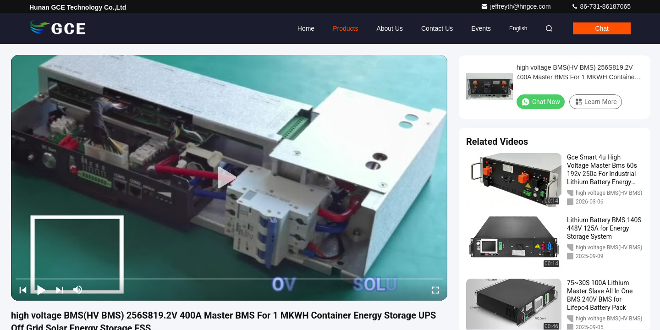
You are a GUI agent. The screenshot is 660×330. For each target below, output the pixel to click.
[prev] (23, 290)
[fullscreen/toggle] (435, 290)
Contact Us (437, 28)
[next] (59, 290)
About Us (389, 28)
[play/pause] (41, 290)
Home (305, 28)
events (481, 28)
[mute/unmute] (78, 290)
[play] (229, 177)
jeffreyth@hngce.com (516, 6)
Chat (602, 28)
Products (345, 28)
